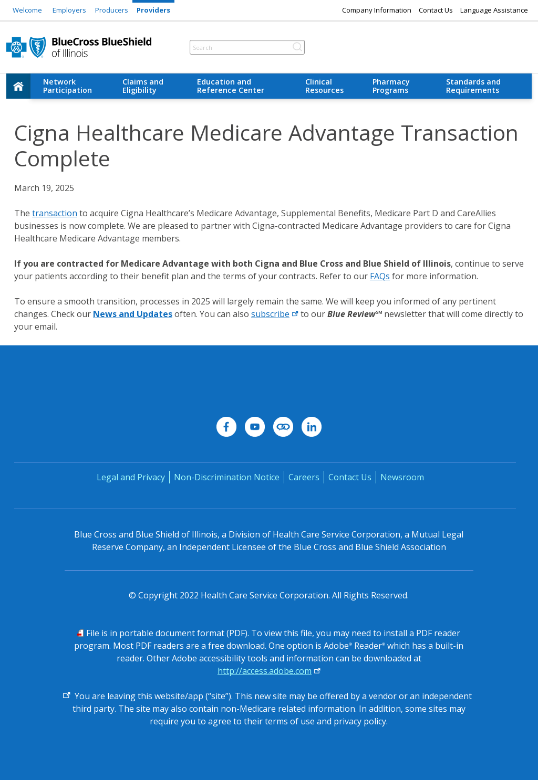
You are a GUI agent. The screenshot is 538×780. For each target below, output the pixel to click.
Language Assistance (494, 10)
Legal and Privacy (131, 477)
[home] (18, 86)
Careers (303, 477)
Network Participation (67, 86)
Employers (69, 10)
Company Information (376, 10)
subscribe (270, 314)
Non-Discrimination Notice (227, 477)
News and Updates (132, 314)
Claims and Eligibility (142, 86)
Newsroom (402, 477)
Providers (153, 10)
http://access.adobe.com (265, 671)
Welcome (27, 10)
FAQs (380, 276)
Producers (111, 10)
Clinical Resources (324, 86)
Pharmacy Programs (391, 86)
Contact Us (436, 10)
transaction (54, 213)
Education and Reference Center (230, 86)
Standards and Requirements (473, 86)
